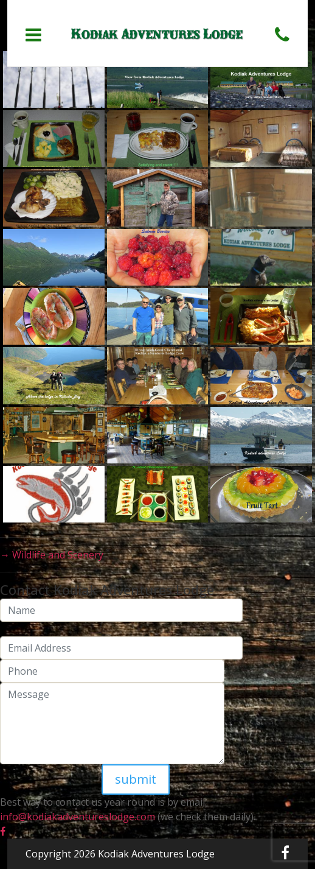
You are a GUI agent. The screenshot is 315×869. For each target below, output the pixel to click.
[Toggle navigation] (33, 35)
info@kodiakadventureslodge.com (77, 816)
